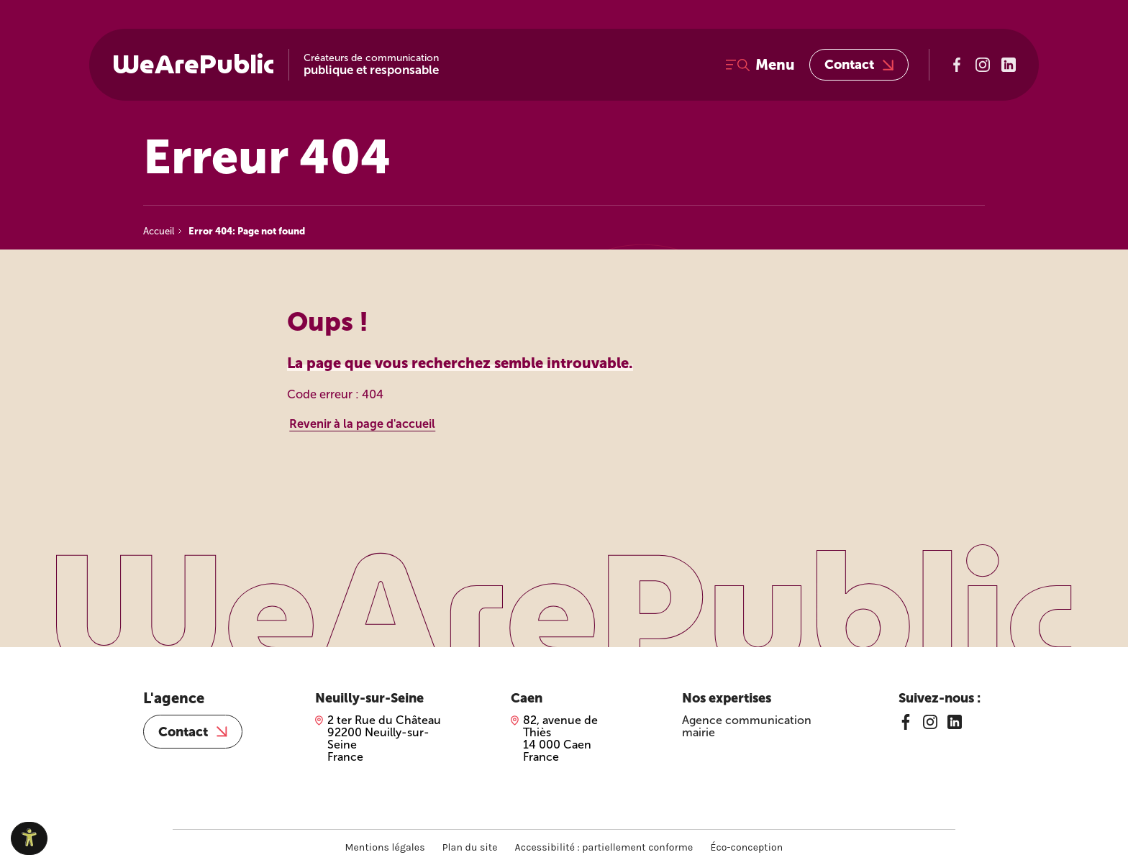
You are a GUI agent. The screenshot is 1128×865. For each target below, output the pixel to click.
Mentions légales (385, 847)
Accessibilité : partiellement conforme (604, 847)
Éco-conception (746, 847)
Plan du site (470, 847)
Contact (858, 64)
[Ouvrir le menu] (760, 65)
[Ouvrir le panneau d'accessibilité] (29, 838)
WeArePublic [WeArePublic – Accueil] (193, 65)
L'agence (173, 698)
